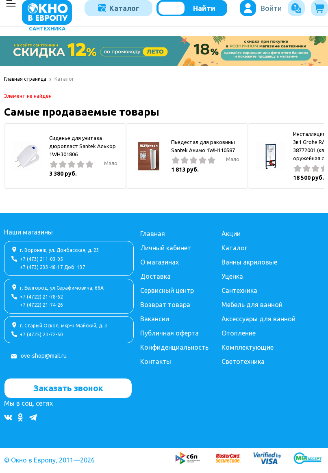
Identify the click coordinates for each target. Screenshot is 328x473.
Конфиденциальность (174, 347)
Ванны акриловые (249, 262)
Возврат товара (165, 304)
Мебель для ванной (252, 304)
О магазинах (159, 262)
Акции (231, 233)
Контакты (155, 361)
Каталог (118, 8)
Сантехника (239, 290)
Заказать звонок (68, 388)
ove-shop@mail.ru (44, 356)
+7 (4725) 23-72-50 (41, 334)
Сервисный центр (167, 290)
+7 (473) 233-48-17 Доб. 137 (52, 267)
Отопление (239, 333)
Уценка (232, 276)
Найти (204, 8)
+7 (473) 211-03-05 (41, 259)
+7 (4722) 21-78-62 (41, 296)
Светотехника (243, 361)
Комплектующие (248, 347)
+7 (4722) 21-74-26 (41, 304)
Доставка (155, 276)
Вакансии (154, 318)
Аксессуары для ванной (258, 318)
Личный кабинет (165, 248)
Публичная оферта (169, 333)
